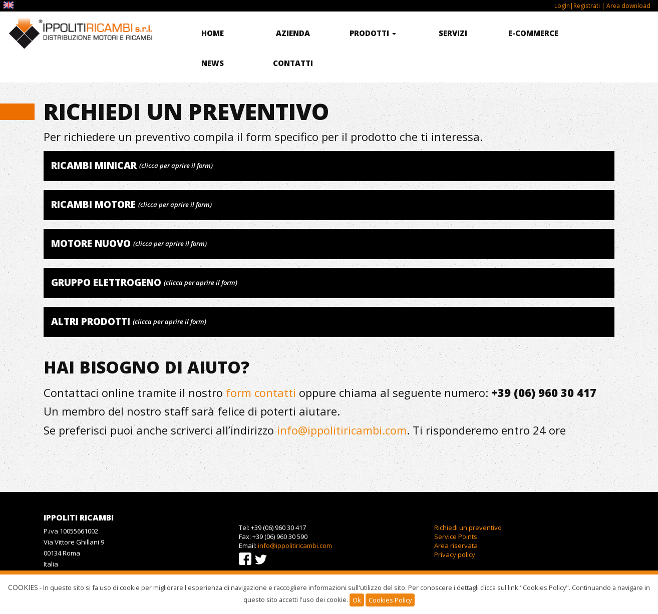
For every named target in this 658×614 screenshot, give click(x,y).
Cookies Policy (390, 600)
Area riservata (456, 545)
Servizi (453, 33)
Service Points (455, 536)
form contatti (261, 392)
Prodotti (373, 33)
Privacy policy (454, 554)
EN (10, 5)
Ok (357, 600)
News (212, 63)
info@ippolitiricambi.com (342, 430)
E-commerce (533, 33)
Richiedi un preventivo (468, 527)
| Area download (625, 6)
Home (212, 33)
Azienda (293, 33)
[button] (329, 166)
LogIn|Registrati (577, 6)
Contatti (293, 63)
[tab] (329, 166)
